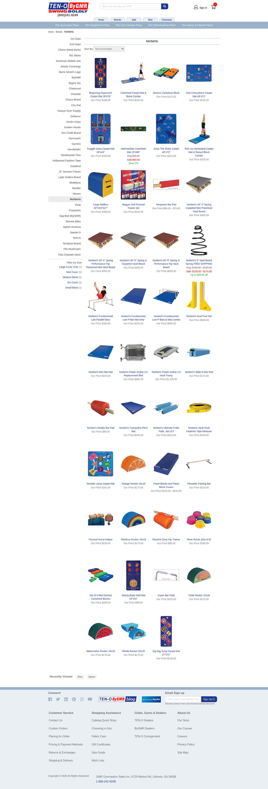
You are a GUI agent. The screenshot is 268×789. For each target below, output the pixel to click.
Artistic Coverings (71, 66)
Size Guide (98, 752)
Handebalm (74, 149)
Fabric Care (99, 736)
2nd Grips (75, 44)
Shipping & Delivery (61, 760)
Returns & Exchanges (62, 752)
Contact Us (55, 720)
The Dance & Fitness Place (197, 25)
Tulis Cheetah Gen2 (69, 254)
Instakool (75, 166)
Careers (182, 736)
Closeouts (167, 20)
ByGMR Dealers (145, 728)
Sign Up (209, 699)
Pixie (78, 204)
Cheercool (75, 88)
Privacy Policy (186, 744)
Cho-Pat (76, 105)
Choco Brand (73, 99)
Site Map (182, 752)
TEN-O (77, 237)
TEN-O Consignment (147, 736)
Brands (117, 20)
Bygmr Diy (75, 83)
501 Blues (75, 55)
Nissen (77, 193)
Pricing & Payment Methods (66, 744)
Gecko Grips (73, 121)
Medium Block (70, 277)
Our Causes (184, 728)
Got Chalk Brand (71, 132)
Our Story (183, 720)
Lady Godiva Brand (70, 177)
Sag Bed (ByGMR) (70, 215)
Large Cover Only (68, 267)
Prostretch (75, 210)
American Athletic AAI (68, 60)
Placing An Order (59, 736)
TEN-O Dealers (144, 720)
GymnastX (75, 138)
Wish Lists (98, 760)
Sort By (88, 49)
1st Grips (75, 38)
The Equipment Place (97, 25)
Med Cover (72, 272)
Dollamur (75, 116)
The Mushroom (72, 248)
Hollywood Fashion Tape (67, 160)
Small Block (71, 287)
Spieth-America (72, 226)
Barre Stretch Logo (70, 71)
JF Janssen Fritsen (70, 171)
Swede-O (75, 232)
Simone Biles (73, 221)
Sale (134, 20)
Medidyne (75, 182)
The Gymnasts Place (67, 25)
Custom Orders (58, 728)
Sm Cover (72, 282)
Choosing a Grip (102, 728)
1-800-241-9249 (106, 781)
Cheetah (76, 94)
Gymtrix (76, 143)
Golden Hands (72, 127)
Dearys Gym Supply (69, 110)
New (150, 20)
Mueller (76, 188)
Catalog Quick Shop (104, 720)
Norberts (75, 199)
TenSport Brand (72, 243)
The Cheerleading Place (162, 25)
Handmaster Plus (71, 155)
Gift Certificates (101, 744)
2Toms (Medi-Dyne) (69, 49)
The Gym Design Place (128, 25)
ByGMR (76, 77)
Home (101, 20)
